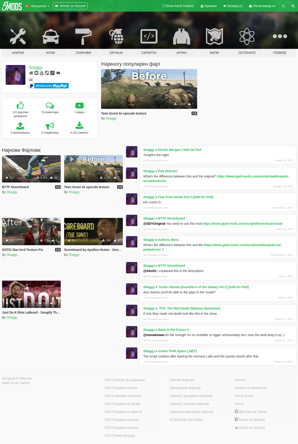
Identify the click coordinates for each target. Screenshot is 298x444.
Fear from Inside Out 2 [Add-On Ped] (185, 197)
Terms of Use (244, 396)
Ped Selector (167, 171)
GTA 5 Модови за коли (120, 388)
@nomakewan (154, 335)
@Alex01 (150, 271)
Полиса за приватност (251, 388)
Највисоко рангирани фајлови (192, 412)
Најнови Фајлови (182, 380)
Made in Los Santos (16, 383)
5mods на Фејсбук (250, 420)
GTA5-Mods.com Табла (186, 420)
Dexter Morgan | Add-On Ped (179, 150)
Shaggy (36, 67)
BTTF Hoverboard (171, 218)
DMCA (239, 404)
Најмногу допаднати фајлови (191, 396)
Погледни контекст (156, 160)
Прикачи (209, 6)
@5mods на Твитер (251, 412)
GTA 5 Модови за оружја (122, 404)
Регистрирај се (262, 6)
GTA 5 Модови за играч (121, 420)
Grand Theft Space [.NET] (177, 351)
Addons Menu (168, 240)
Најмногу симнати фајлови (189, 404)
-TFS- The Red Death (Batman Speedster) (189, 308)
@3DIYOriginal (154, 223)
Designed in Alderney (17, 378)
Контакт (240, 380)
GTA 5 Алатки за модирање (124, 380)
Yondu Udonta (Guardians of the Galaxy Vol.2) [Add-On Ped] (203, 287)
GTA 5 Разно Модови (119, 435)
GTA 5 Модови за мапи (121, 427)
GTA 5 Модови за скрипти (123, 412)
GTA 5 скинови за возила (122, 396)
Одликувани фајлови (185, 388)
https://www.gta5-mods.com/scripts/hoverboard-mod (242, 223)
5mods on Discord (250, 428)
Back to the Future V (173, 330)
